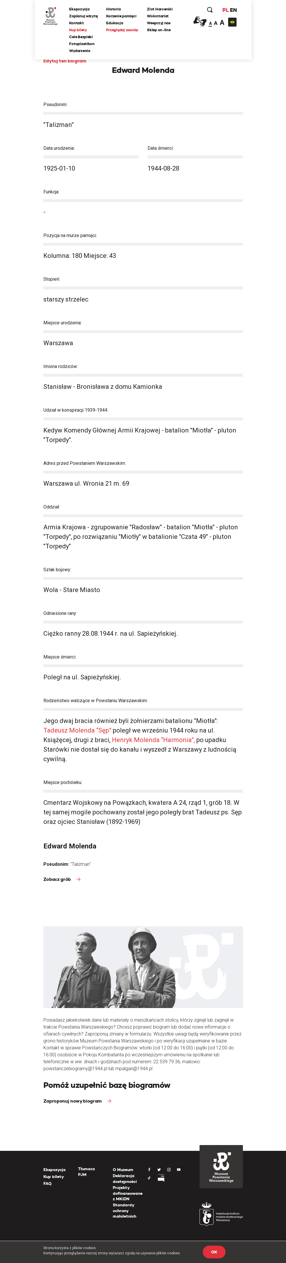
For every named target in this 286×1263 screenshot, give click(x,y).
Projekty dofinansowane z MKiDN (128, 1193)
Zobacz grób (57, 879)
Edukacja (114, 23)
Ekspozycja (79, 9)
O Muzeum (123, 1169)
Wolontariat (158, 16)
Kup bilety (78, 29)
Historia (113, 9)
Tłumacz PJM (86, 1171)
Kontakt (76, 23)
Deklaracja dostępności (125, 1178)
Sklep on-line (159, 29)
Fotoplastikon (82, 43)
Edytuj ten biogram (64, 61)
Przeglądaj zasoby (122, 29)
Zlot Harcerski (159, 9)
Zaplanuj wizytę (83, 16)
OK (214, 1252)
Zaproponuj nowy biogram (73, 1101)
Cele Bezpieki (81, 36)
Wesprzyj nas (159, 23)
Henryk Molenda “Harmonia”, (154, 740)
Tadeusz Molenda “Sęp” (78, 730)
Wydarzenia (79, 50)
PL (225, 10)
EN (233, 10)
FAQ (47, 1183)
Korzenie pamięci (121, 16)
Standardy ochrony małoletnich (124, 1210)
